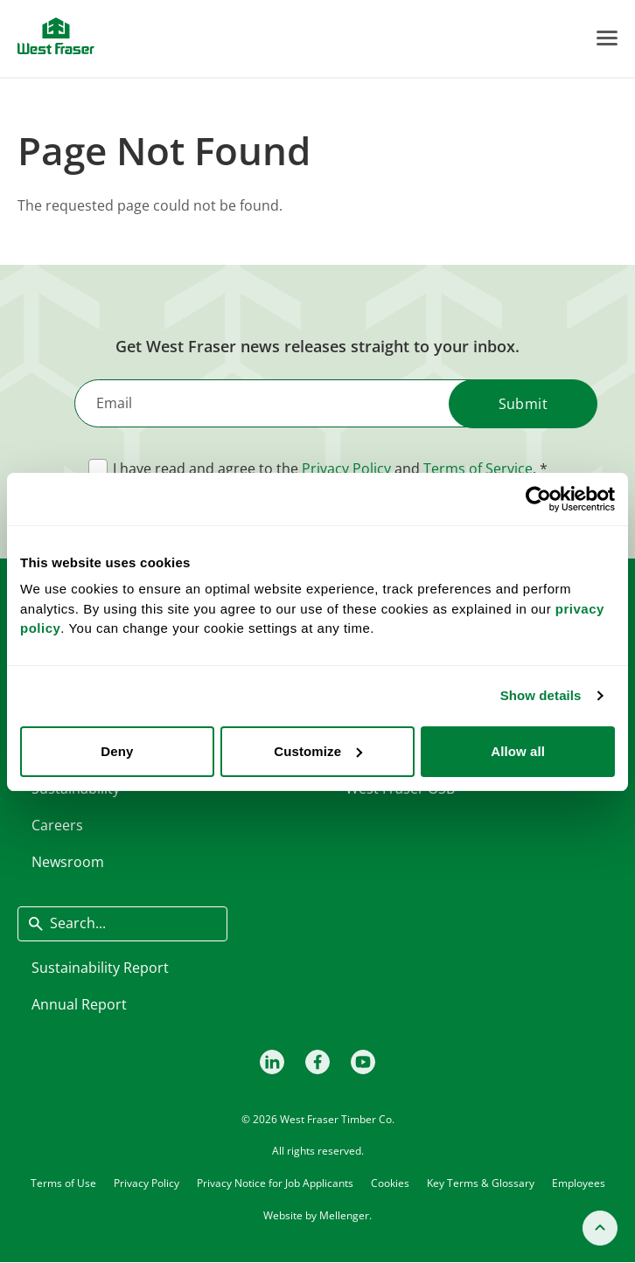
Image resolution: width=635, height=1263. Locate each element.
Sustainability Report (100, 967)
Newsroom (67, 861)
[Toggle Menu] (607, 38)
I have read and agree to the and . (324, 468)
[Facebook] (317, 1062)
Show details (541, 695)
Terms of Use (63, 1182)
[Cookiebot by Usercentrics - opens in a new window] (538, 499)
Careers (57, 825)
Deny (117, 751)
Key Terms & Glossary (480, 1182)
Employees (578, 1182)
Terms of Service (478, 468)
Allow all (518, 751)
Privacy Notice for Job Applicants (275, 1182)
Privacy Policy (346, 468)
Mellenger (344, 1215)
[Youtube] (363, 1062)
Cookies (390, 1182)
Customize (318, 751)
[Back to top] (600, 1228)
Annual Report (79, 1004)
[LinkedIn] (272, 1062)
